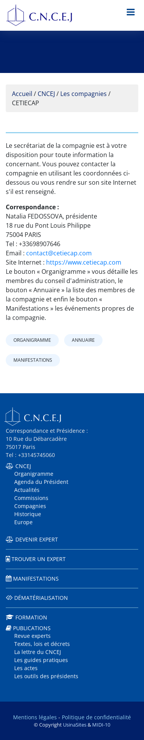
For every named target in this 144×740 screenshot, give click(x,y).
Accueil (22, 93)
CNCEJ (46, 93)
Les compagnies (83, 93)
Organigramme (32, 340)
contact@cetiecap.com (59, 253)
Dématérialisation (41, 597)
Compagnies (30, 506)
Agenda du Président (41, 481)
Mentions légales (35, 717)
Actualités (27, 489)
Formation (31, 617)
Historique (27, 514)
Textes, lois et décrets (42, 643)
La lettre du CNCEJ (37, 652)
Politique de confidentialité (96, 717)
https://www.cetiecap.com (83, 262)
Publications (32, 628)
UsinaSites (74, 724)
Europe (23, 522)
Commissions (31, 498)
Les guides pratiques (41, 660)
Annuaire (83, 340)
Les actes (26, 668)
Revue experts (32, 635)
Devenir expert (36, 539)
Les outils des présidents (46, 676)
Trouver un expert (39, 559)
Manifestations (32, 360)
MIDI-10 (101, 724)
